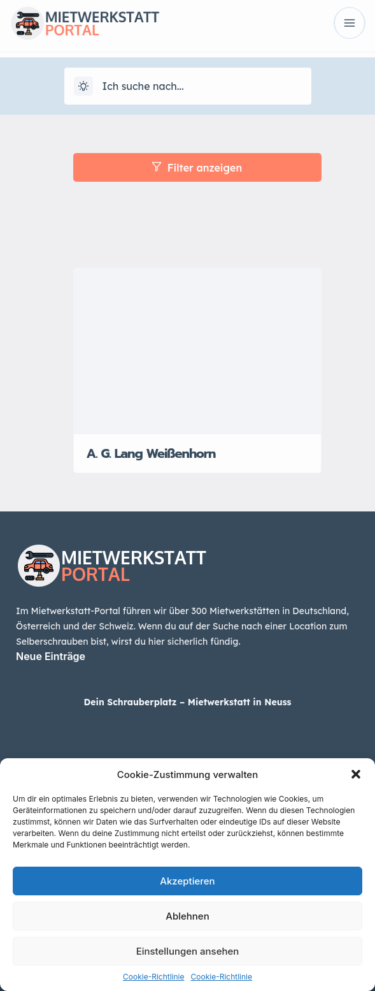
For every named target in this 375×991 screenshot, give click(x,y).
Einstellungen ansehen (187, 951)
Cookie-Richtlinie (153, 976)
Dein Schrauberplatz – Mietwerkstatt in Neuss (187, 702)
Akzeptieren (187, 881)
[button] (356, 774)
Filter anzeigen (197, 167)
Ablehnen (187, 916)
